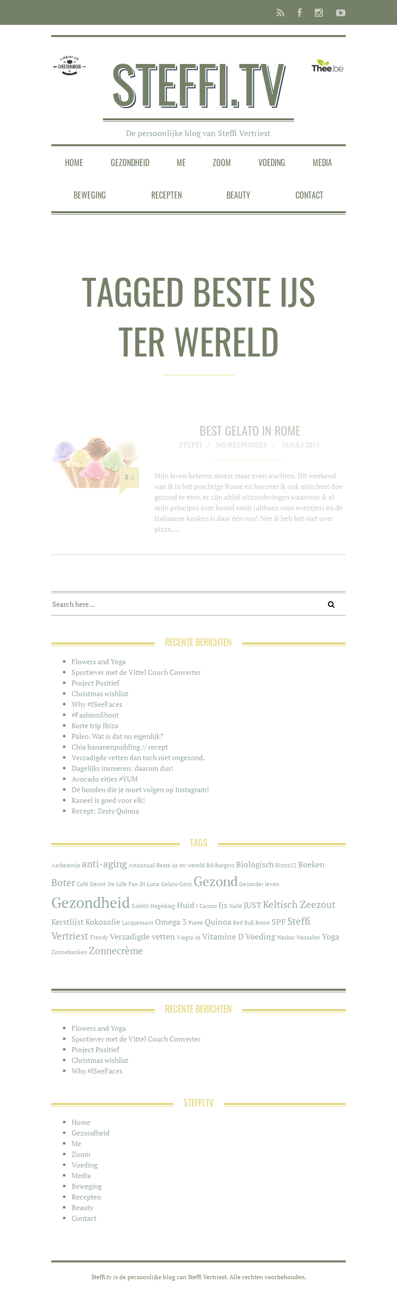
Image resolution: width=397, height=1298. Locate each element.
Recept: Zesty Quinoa (105, 811)
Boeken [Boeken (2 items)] (311, 864)
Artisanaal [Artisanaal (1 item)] (141, 865)
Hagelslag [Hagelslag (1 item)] (162, 906)
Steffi (190, 448)
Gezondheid (130, 162)
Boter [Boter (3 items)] (63, 882)
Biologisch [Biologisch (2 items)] (255, 864)
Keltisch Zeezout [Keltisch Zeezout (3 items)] (299, 904)
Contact (309, 195)
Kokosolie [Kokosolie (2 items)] (102, 922)
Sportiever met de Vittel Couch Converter (136, 672)
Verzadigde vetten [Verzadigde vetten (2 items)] (142, 936)
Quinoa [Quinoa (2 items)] (218, 922)
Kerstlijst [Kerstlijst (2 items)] (67, 922)
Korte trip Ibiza (95, 725)
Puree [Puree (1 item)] (195, 922)
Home (74, 162)
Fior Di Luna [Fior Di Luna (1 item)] (143, 884)
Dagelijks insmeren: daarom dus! (123, 768)
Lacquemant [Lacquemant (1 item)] (137, 922)
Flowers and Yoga (99, 661)
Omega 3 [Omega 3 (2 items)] (171, 922)
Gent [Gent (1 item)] (185, 884)
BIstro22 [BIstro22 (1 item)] (285, 865)
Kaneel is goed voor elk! (108, 800)
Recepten (166, 195)
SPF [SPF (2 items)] (279, 922)
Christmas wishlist (100, 693)
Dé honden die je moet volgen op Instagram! (140, 789)
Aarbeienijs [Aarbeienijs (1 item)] (65, 865)
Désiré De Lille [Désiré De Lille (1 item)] (108, 884)
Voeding (271, 162)
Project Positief (95, 683)
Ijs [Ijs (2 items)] (222, 905)
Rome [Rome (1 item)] (262, 922)
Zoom (222, 162)
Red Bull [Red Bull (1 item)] (243, 922)
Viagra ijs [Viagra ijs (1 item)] (189, 937)
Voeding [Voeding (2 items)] (260, 936)
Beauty (238, 195)
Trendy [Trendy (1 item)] (99, 937)
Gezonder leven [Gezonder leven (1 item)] (259, 884)
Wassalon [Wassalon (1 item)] (308, 937)
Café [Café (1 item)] (82, 884)
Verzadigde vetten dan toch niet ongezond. (138, 757)
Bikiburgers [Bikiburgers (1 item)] (220, 865)
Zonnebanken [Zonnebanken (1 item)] (69, 952)
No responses (241, 448)
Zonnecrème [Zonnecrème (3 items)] (116, 950)
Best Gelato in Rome (250, 434)
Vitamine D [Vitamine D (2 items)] (223, 936)
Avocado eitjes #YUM (105, 779)
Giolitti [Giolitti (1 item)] (140, 906)
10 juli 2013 (300, 448)
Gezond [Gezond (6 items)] (215, 881)
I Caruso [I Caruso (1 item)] (206, 906)
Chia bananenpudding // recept (120, 747)
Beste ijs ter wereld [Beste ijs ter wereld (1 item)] (180, 865)
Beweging (90, 195)
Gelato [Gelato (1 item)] (169, 884)
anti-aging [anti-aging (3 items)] (104, 863)
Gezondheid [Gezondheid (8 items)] (90, 902)
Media (322, 162)
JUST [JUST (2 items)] (252, 905)
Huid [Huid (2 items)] (185, 905)
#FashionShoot (95, 715)
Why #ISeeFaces (97, 704)
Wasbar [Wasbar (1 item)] (286, 937)
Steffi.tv (198, 82)
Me (181, 162)
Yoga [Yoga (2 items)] (330, 936)
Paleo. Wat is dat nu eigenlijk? (117, 736)
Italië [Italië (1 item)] (235, 906)
